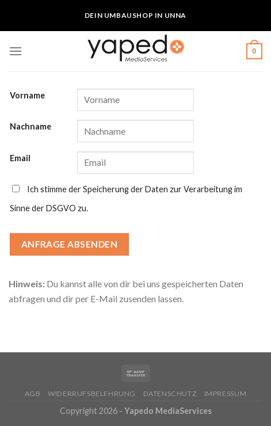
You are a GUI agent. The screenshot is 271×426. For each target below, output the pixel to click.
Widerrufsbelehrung (92, 393)
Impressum (225, 393)
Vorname (27, 95)
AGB (33, 393)
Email (20, 158)
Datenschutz (170, 393)
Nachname (30, 126)
